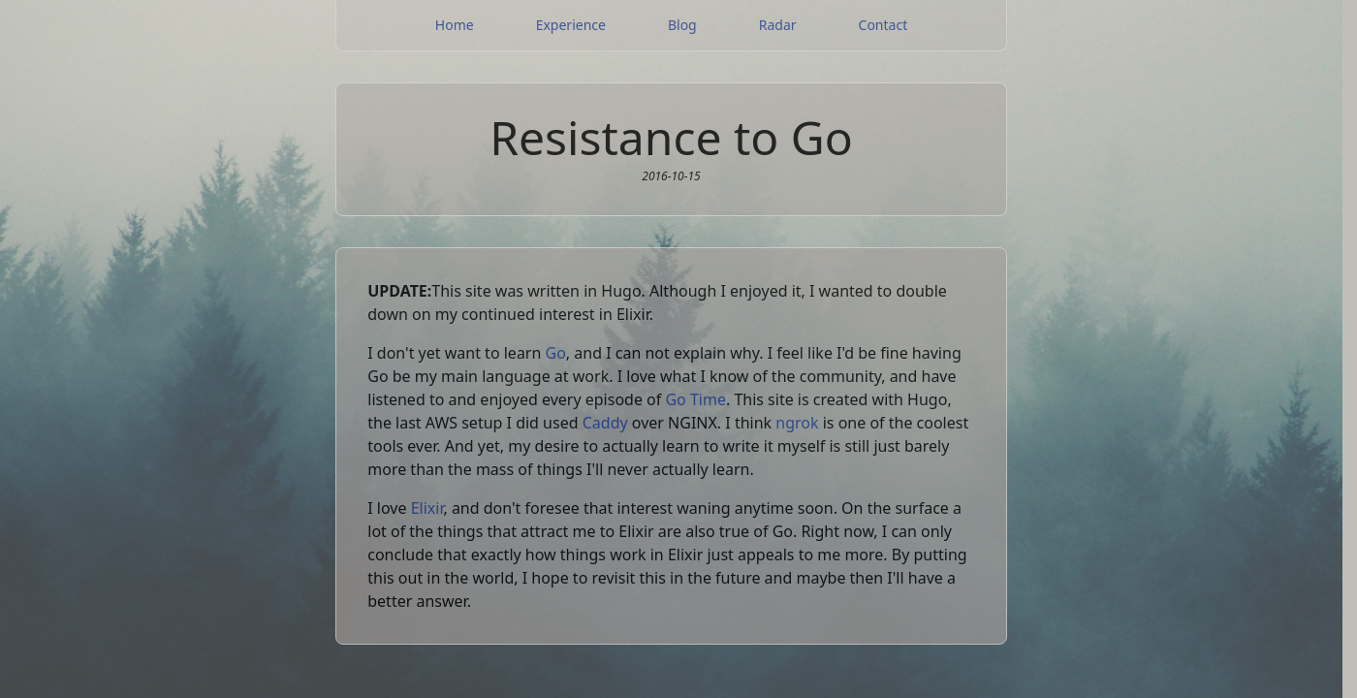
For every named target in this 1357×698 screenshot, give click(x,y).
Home (454, 25)
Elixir (427, 508)
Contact (883, 25)
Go (556, 353)
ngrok (796, 422)
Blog (682, 25)
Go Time (695, 399)
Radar (778, 25)
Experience (571, 25)
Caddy (605, 422)
